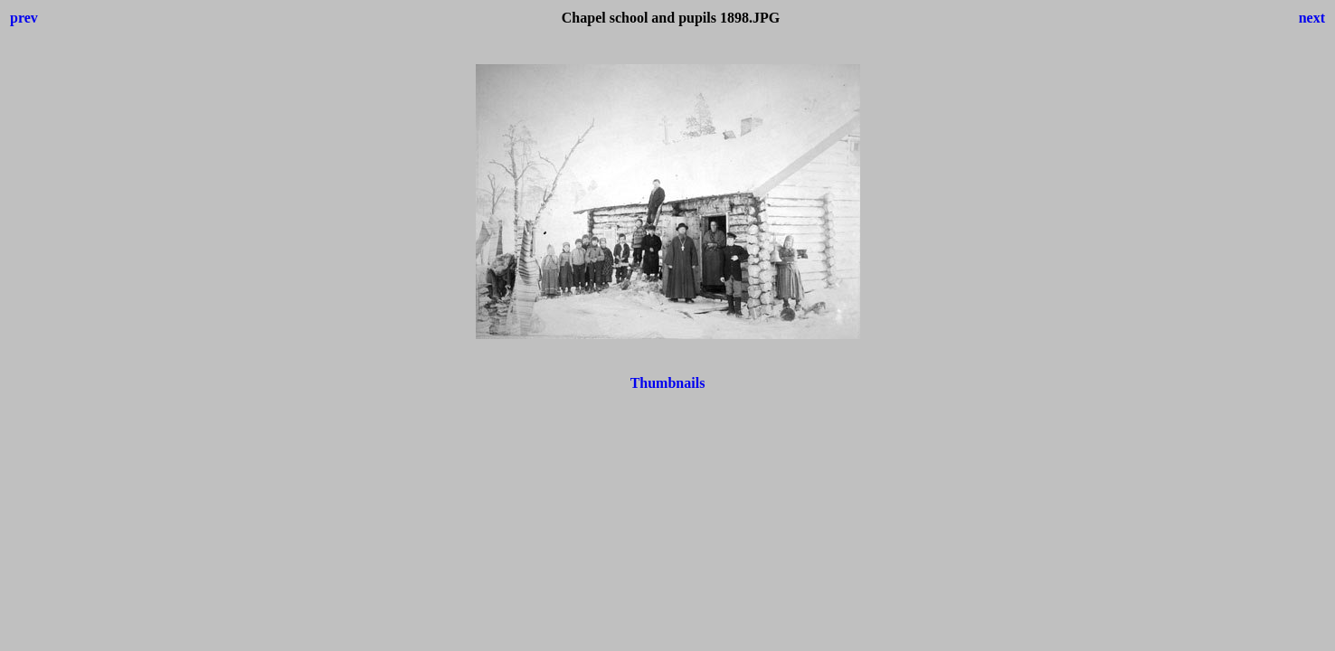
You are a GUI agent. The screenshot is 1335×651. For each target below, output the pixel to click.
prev (24, 17)
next (1312, 17)
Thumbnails (667, 383)
